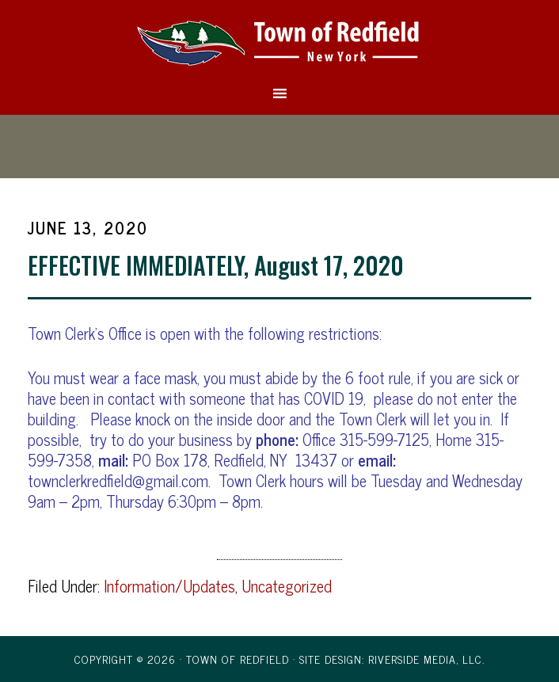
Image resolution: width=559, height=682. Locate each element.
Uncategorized (286, 586)
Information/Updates (169, 586)
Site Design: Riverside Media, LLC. (392, 659)
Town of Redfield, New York (279, 42)
